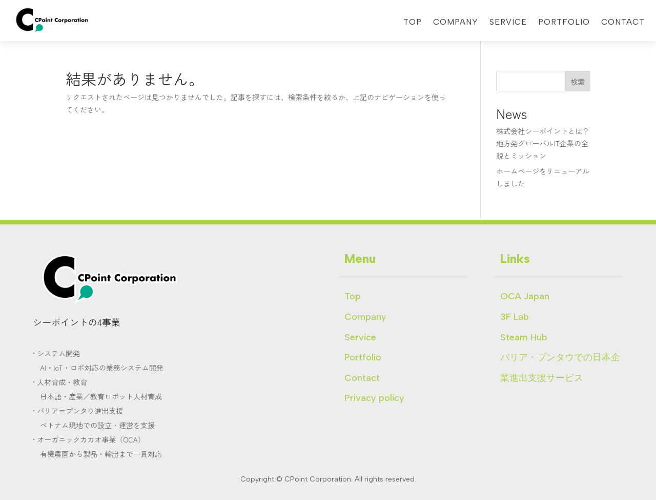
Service (508, 22)
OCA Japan (524, 296)
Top (412, 22)
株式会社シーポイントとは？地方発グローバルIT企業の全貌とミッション (542, 143)
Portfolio (564, 22)
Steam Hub (523, 337)
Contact (623, 22)
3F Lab (514, 316)
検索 (577, 81)
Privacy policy (374, 397)
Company (455, 22)
